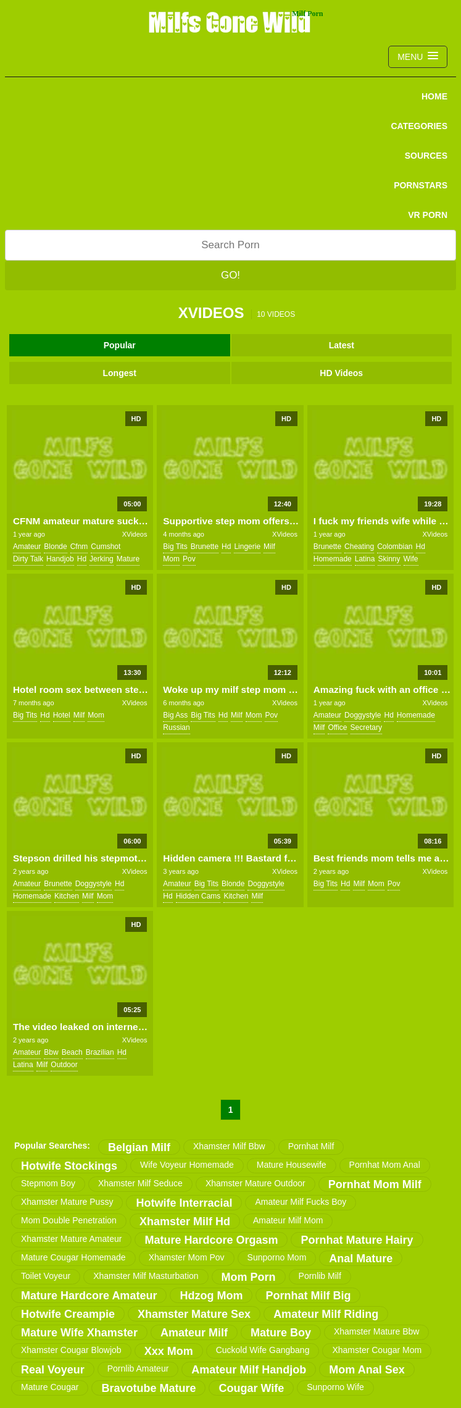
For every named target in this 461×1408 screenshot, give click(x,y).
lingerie (247, 546)
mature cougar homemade (73, 1257)
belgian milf (139, 1147)
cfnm (79, 546)
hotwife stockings (69, 1166)
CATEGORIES (419, 126)
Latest (341, 345)
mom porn (249, 1277)
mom (171, 559)
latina (365, 559)
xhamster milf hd (184, 1221)
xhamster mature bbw (377, 1331)
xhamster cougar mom (377, 1350)
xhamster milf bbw (229, 1146)
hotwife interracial (184, 1203)
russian (176, 727)
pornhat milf (311, 1146)
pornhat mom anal (384, 1165)
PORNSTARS (420, 185)
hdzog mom (211, 1295)
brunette (204, 546)
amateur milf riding (325, 1314)
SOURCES (426, 156)
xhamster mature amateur (71, 1239)
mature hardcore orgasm (211, 1240)
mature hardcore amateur (89, 1295)
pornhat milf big (308, 1295)
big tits (175, 546)
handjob (60, 559)
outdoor (64, 1064)
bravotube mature (148, 1388)
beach (72, 1052)
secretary (366, 727)
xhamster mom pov (187, 1257)
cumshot (105, 546)
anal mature (360, 1258)
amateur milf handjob (248, 1370)
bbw (51, 1052)
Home (434, 96)
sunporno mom (277, 1257)
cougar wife (251, 1388)
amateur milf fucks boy (300, 1202)
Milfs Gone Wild (230, 21)
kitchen (66, 896)
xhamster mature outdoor (255, 1183)
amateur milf (194, 1332)
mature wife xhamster (79, 1332)
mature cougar (49, 1387)
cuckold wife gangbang (263, 1350)
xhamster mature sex (194, 1314)
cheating (359, 546)
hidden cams (198, 896)
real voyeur (53, 1370)
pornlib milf (320, 1276)
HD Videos (341, 373)
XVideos (134, 534)
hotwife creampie (68, 1314)
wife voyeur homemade (187, 1165)
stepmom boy (48, 1183)
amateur (27, 546)
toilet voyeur (45, 1276)
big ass (175, 715)
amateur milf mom (288, 1220)
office (337, 727)
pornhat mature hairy (357, 1240)
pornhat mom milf (375, 1184)
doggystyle (362, 715)
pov (189, 559)
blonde (55, 546)
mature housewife (291, 1165)
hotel (61, 715)
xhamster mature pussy (67, 1202)
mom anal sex (366, 1370)
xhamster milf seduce (140, 1183)
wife (411, 559)
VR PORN (427, 215)
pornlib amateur (138, 1368)
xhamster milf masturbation (145, 1276)
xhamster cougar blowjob (71, 1350)
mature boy (281, 1332)
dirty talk (28, 559)
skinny (389, 559)
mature (128, 559)
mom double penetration (69, 1220)
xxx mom (168, 1351)
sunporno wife (335, 1387)
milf (269, 546)
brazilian (100, 1052)
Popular (120, 345)
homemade (333, 559)
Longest (119, 373)
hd (81, 559)
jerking (101, 559)
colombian (394, 546)
